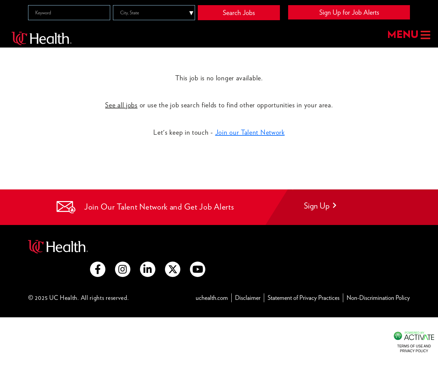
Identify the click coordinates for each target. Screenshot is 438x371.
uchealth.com (212, 297)
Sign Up (320, 206)
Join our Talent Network (250, 132)
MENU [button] (409, 35)
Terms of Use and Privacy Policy (414, 348)
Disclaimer (247, 297)
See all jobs (121, 105)
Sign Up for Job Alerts (349, 12)
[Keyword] (69, 12)
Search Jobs (239, 13)
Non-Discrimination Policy (378, 297)
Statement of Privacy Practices (303, 297)
